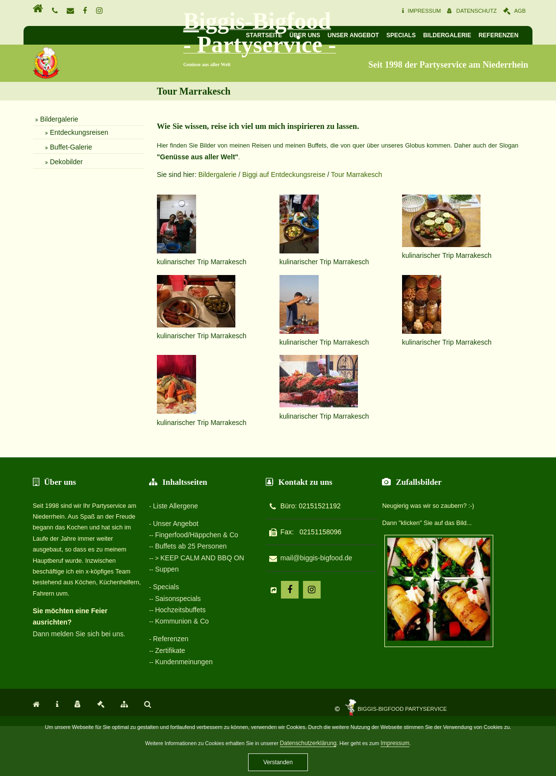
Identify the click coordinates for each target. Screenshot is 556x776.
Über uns (328, 36)
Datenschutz (497, 13)
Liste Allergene (172, 564)
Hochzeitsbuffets (177, 666)
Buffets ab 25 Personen (188, 604)
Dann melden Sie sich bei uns (50, 681)
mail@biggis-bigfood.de (338, 617)
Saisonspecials (175, 655)
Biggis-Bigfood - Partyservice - (207, 75)
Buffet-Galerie (43, 227)
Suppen (164, 626)
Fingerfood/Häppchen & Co (194, 593)
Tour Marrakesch (348, 247)
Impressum (437, 13)
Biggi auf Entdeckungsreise (275, 247)
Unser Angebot (377, 36)
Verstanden (278, 762)
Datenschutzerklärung (313, 743)
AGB (548, 13)
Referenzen (522, 36)
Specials (424, 36)
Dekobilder (38, 242)
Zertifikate (167, 706)
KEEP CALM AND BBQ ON (200, 615)
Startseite (287, 36)
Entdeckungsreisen (51, 213)
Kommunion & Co (179, 677)
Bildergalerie (471, 36)
